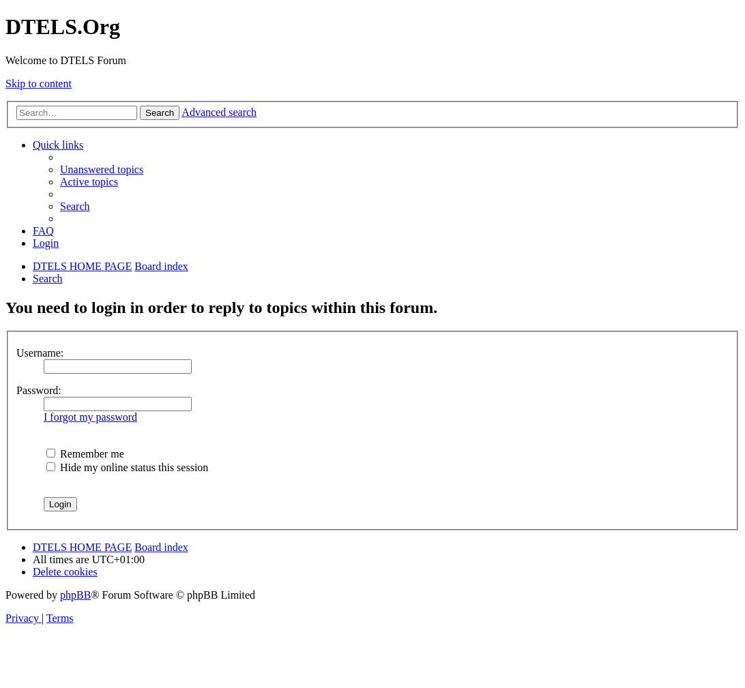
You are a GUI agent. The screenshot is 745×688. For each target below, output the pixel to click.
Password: (38, 390)
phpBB (75, 595)
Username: (39, 353)
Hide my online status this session (127, 467)
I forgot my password (90, 417)
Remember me (85, 454)
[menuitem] (101, 169)
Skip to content (38, 83)
